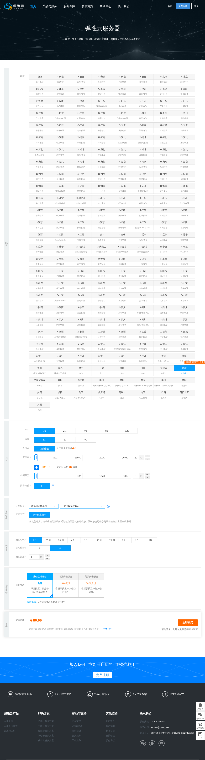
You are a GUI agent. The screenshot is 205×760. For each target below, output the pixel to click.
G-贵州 (143, 116)
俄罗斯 (101, 395)
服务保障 (69, 6)
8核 (106, 431)
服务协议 (110, 740)
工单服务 (76, 740)
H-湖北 (81, 152)
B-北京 (163, 79)
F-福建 (143, 92)
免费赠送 (44, 448)
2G (64, 440)
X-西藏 (143, 335)
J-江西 (184, 225)
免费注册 (182, 6)
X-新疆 (60, 335)
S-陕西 (39, 310)
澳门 (81, 371)
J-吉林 (101, 237)
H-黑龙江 (81, 201)
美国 (101, 383)
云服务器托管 (11, 726)
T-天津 (143, 189)
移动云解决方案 (46, 740)
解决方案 (87, 6)
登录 (196, 6)
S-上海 (122, 262)
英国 (39, 407)
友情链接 (110, 735)
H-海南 (163, 189)
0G (42, 486)
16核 (127, 431)
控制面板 (76, 731)
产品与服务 (49, 6)
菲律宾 (163, 371)
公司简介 (110, 721)
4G (85, 440)
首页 (33, 6)
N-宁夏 (163, 250)
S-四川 (122, 310)
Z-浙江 (101, 347)
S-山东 (39, 274)
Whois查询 (77, 726)
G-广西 (39, 128)
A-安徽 (60, 79)
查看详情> (32, 602)
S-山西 (122, 298)
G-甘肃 (122, 128)
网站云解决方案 (46, 735)
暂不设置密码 (39, 515)
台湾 (101, 371)
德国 (143, 395)
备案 (170, 6)
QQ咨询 (200, 709)
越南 (184, 370)
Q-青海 (60, 262)
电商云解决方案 (46, 726)
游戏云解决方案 (46, 721)
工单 (200, 738)
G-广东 (101, 104)
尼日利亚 (184, 395)
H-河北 (122, 140)
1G (44, 440)
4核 (85, 431)
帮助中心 (105, 6)
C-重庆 (81, 92)
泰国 (60, 383)
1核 (44, 431)
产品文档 (76, 721)
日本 (143, 371)
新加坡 (81, 383)
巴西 (163, 395)
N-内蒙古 (81, 250)
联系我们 (110, 726)
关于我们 (123, 6)
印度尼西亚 (39, 383)
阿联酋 (122, 395)
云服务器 (8, 721)
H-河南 (39, 140)
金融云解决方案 (46, 731)
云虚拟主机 (9, 731)
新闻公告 (110, 731)
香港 (163, 359)
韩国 (122, 371)
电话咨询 (200, 728)
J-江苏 (39, 79)
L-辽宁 (60, 201)
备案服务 (76, 735)
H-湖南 (122, 164)
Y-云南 (39, 347)
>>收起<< (107, 629)
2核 (65, 431)
